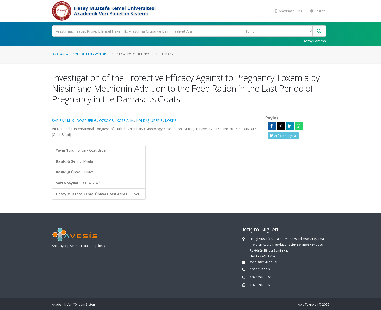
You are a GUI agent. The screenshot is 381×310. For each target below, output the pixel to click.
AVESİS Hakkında (82, 246)
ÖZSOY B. (107, 120)
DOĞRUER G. (87, 120)
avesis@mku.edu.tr (263, 262)
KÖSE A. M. (125, 120)
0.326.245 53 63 (260, 285)
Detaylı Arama (314, 40)
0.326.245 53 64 (260, 269)
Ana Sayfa (60, 54)
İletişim (103, 246)
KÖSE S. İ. (172, 120)
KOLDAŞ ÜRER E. (149, 120)
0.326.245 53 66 (260, 277)
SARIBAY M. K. (63, 120)
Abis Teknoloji (308, 304)
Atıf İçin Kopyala (283, 136)
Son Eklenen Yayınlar (89, 54)
